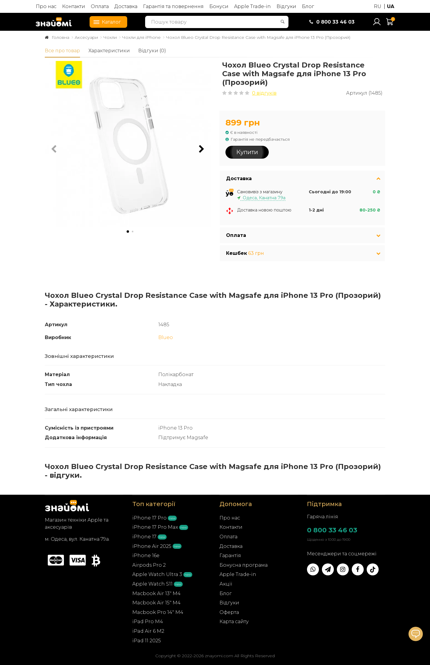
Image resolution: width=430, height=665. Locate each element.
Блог (308, 6)
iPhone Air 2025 (151, 545)
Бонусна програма (243, 564)
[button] (201, 149)
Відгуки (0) (152, 50)
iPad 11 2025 (146, 639)
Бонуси (218, 6)
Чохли (110, 37)
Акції (225, 583)
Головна (60, 37)
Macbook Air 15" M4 (156, 602)
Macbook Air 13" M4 (156, 592)
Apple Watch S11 (152, 583)
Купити (247, 152)
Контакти (73, 6)
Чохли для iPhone (141, 37)
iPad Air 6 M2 (148, 630)
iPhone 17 (144, 535)
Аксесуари (86, 37)
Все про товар (62, 50)
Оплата (100, 6)
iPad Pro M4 (147, 620)
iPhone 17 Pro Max (155, 526)
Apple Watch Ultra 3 (157, 573)
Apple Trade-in (252, 6)
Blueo (165, 336)
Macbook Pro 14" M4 (157, 611)
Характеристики (109, 50)
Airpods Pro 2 (149, 564)
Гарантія (230, 554)
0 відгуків (264, 93)
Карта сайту (234, 620)
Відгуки (286, 6)
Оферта (229, 611)
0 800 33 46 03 (332, 529)
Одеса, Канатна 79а (262, 197)
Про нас (46, 6)
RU (377, 6)
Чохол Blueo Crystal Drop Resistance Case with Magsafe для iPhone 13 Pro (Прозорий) (258, 37)
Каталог (105, 21)
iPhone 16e (145, 554)
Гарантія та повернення (173, 6)
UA (390, 6)
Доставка (125, 6)
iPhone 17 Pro (149, 517)
